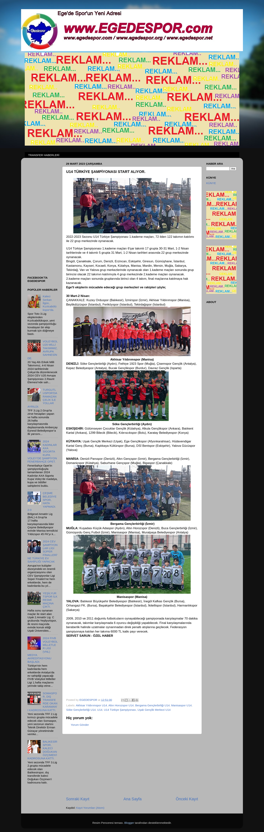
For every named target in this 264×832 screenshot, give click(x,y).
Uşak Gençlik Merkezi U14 (154, 709)
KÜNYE (211, 183)
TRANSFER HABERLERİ (43, 155)
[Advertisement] (132, 765)
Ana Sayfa (133, 799)
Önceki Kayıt (187, 799)
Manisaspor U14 (181, 705)
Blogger (129, 822)
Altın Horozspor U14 (121, 705)
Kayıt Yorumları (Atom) (90, 807)
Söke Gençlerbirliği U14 (81, 709)
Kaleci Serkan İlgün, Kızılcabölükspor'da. (49, 303)
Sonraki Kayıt (77, 799)
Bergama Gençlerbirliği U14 (152, 705)
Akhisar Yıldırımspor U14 (91, 705)
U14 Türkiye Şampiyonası (120, 709)
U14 (99, 709)
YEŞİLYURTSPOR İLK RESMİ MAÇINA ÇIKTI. (50, 600)
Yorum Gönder (80, 724)
